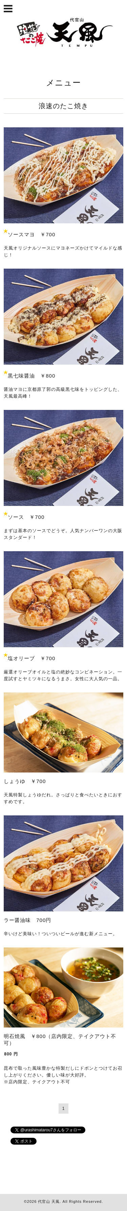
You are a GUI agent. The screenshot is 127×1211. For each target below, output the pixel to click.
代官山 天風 (49, 1201)
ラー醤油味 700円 (27, 920)
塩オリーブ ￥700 (31, 658)
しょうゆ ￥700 (25, 781)
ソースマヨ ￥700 (31, 234)
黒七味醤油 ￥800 (31, 376)
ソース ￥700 (26, 517)
